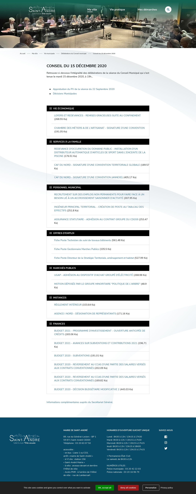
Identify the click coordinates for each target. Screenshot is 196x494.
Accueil (22, 53)
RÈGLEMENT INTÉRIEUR (68, 304)
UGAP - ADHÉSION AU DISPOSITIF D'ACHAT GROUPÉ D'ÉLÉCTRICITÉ (93, 275)
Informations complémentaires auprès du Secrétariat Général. (80, 402)
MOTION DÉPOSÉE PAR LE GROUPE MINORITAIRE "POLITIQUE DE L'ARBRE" (97, 283)
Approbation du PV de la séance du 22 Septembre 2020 (84, 89)
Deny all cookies (128, 488)
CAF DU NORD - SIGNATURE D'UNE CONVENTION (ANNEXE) (88, 177)
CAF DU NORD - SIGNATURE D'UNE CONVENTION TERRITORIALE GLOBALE (97, 164)
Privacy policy (167, 488)
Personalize (150, 488)
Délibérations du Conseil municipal (73, 53)
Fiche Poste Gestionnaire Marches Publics (76, 249)
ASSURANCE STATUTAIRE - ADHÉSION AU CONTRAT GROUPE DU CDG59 (96, 219)
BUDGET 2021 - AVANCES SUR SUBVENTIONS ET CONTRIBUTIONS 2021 (95, 343)
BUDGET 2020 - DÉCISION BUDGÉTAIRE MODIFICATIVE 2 (86, 389)
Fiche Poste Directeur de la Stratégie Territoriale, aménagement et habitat (94, 258)
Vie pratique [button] (117, 9)
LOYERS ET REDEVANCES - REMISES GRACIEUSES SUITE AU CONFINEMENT (97, 115)
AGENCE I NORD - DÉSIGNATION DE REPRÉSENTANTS (85, 313)
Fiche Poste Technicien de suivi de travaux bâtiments (82, 240)
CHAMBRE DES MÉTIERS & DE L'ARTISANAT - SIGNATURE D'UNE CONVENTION (99, 128)
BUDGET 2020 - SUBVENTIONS (72, 355)
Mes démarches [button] (147, 9)
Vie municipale (49, 53)
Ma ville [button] (92, 9)
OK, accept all (104, 488)
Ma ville (35, 53)
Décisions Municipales (65, 93)
